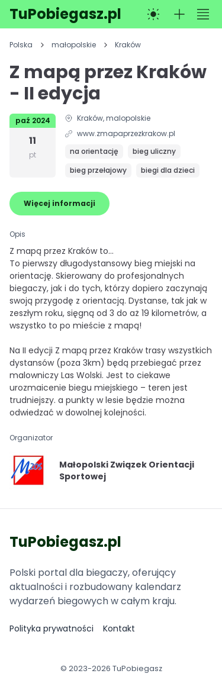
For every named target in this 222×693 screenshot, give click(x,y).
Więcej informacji (59, 203)
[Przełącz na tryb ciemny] (153, 14)
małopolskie (74, 45)
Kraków (128, 45)
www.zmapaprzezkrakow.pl (126, 133)
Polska (21, 45)
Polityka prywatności (51, 628)
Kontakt (119, 628)
